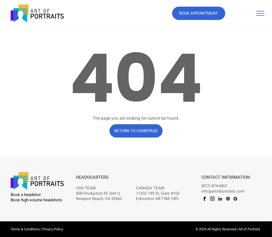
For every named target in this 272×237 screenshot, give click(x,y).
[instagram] (212, 199)
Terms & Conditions (25, 229)
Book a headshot (26, 194)
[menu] (260, 13)
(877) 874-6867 (214, 186)
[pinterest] (227, 199)
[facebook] (204, 199)
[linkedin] (220, 199)
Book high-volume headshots (36, 200)
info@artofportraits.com (222, 191)
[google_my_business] (235, 199)
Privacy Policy (52, 229)
